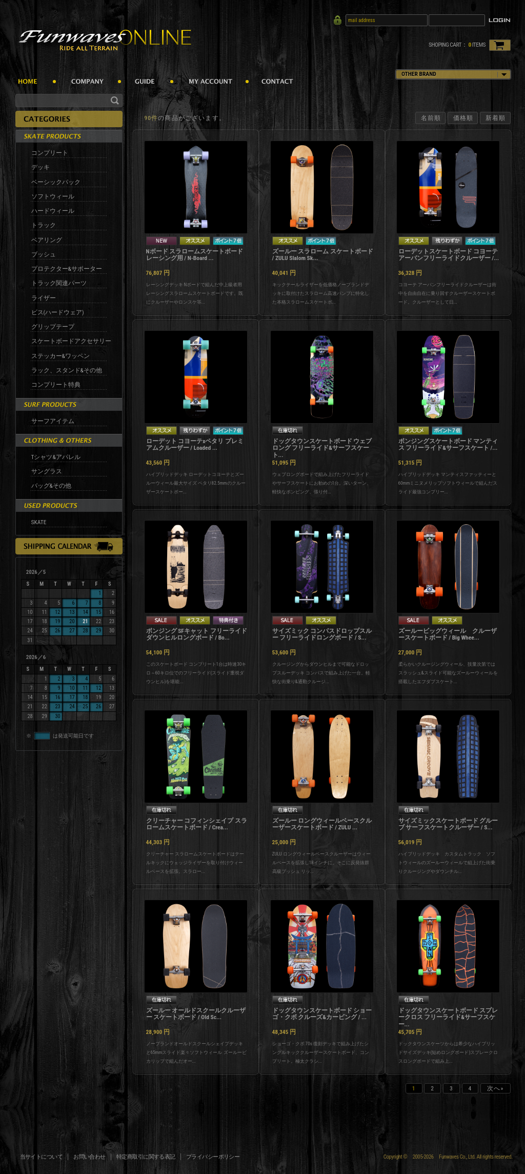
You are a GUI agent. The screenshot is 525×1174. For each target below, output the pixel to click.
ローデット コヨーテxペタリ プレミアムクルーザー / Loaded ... (195, 444)
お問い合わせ (89, 1156)
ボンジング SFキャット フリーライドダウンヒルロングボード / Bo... (196, 634)
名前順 (431, 118)
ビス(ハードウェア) (57, 312)
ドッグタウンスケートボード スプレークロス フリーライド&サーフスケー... (448, 1017)
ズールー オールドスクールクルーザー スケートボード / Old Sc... (196, 1014)
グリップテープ (52, 326)
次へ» (495, 1088)
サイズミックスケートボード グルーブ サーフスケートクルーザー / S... (448, 824)
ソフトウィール (52, 196)
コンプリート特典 (55, 384)
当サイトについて (41, 1156)
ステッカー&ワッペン (60, 356)
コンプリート (49, 152)
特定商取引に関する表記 (145, 1156)
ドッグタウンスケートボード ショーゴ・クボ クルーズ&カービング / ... (322, 1014)
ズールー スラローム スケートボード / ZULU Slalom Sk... (322, 255)
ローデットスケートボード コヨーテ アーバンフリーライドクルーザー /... (448, 255)
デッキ (40, 167)
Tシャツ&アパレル (55, 457)
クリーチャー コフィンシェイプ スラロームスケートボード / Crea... (196, 824)
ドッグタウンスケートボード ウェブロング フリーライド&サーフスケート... (322, 448)
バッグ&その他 (51, 485)
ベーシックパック (55, 182)
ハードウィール (52, 210)
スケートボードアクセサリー (71, 341)
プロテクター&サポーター (66, 268)
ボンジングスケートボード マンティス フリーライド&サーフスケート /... (448, 444)
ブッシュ (43, 254)
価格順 (463, 118)
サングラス (46, 471)
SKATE (39, 522)
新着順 (496, 118)
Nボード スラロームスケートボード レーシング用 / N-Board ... (195, 255)
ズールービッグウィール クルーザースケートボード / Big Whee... (447, 634)
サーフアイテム (52, 421)
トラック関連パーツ (59, 283)
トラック (43, 225)
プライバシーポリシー (213, 1156)
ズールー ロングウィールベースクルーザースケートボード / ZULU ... (322, 824)
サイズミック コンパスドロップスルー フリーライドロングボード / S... (322, 634)
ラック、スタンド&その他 (66, 370)
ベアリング (46, 240)
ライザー (43, 298)
